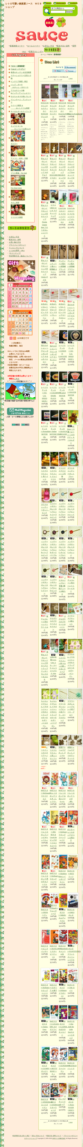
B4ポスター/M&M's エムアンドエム (62, 907)
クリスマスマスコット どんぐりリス (53, 465)
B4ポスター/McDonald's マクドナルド (46, 785)
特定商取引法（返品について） (21, 256)
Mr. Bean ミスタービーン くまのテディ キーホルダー (71, 426)
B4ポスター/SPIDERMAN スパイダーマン (47, 1095)
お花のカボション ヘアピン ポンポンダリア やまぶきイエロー (44, 346)
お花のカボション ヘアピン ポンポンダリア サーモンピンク (53, 346)
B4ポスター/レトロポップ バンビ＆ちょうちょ (44, 825)
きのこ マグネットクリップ (62, 1093)
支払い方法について (38, 1135)
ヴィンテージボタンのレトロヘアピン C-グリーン (44, 579)
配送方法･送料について (53, 1135)
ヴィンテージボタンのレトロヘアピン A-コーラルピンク (53, 503)
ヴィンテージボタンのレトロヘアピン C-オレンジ (71, 540)
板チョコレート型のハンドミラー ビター (71, 578)
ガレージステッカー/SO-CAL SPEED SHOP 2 (44, 386)
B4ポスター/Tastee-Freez (44, 1017)
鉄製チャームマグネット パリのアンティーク (71, 746)
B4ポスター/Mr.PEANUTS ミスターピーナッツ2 (56, 943)
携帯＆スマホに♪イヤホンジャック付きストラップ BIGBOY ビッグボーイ (62, 162)
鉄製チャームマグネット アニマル (62, 745)
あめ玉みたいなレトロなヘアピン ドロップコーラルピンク (62, 304)
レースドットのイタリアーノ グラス (44, 746)
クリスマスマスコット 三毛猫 (62, 464)
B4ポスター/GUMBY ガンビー (45, 1059)
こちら (16, 379)
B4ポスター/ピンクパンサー (44, 940)
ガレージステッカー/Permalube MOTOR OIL (45, 423)
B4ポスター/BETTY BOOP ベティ (53, 1060)
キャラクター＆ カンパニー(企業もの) (21, 126)
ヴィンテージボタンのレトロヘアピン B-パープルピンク (44, 540)
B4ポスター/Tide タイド (71, 979)
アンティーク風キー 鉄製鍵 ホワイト (53, 258)
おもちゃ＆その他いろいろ (21, 96)
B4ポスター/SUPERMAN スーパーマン (64, 1059)
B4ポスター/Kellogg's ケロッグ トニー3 (45, 981)
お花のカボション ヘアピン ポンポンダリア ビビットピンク (71, 305)
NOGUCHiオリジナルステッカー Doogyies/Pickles (64, 99)
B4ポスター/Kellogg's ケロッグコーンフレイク (62, 825)
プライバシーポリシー (17, 245)
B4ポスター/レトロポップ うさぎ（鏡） (71, 786)
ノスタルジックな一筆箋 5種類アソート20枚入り (62, 579)
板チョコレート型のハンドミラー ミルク (44, 616)
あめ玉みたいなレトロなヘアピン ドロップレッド (53, 303)
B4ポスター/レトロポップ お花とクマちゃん (62, 786)
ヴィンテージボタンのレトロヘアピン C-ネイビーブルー (62, 540)
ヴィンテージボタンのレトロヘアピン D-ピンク (53, 578)
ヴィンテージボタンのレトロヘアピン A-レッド (71, 502)
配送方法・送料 (15, 240)
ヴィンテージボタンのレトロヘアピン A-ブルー (62, 502)
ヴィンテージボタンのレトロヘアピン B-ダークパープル (53, 540)
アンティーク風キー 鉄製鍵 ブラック (62, 257)
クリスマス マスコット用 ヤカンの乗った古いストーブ (62, 655)
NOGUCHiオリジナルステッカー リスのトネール (53, 100)
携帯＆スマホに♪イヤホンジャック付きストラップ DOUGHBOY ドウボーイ (54, 162)
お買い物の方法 (15, 242)
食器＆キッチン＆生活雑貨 (21, 72)
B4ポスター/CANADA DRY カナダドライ (54, 1017)
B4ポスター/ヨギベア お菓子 (53, 979)
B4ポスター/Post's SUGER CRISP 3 (71, 1096)
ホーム (43, 55)
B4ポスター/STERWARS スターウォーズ (55, 1096)
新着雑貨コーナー (17, 46)
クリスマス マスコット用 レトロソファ (53, 746)
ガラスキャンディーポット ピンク (45, 501)
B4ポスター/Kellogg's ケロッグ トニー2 (54, 868)
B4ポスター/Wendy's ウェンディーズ (54, 904)
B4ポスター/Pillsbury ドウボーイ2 (62, 982)
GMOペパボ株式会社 (58, 1138)
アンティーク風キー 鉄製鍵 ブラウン (71, 257)
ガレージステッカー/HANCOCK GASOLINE (63, 422)
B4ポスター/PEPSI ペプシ (44, 904)
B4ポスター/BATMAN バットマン (72, 1059)
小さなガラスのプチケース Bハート (62, 615)
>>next (71, 78)
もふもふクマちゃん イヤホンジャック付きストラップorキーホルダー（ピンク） (71, 657)
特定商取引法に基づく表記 (20, 1135)
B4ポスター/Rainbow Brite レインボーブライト (62, 868)
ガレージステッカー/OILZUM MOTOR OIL (71, 385)
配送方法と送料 (63, 46)
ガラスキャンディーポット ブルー (71, 464)
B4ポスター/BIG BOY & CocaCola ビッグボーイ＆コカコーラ (53, 828)
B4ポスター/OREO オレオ (71, 904)
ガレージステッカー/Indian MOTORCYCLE (55, 422)
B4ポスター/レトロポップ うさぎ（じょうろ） (53, 786)
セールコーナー (33, 46)
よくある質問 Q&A (17, 251)
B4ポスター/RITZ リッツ (71, 865)
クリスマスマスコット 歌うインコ (44, 465)
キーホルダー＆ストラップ (21, 111)
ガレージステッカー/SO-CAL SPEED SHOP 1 (71, 344)
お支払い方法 (48, 46)
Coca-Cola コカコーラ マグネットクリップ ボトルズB (71, 206)
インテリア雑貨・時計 (19, 81)
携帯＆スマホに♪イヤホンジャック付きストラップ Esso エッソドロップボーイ (71, 162)
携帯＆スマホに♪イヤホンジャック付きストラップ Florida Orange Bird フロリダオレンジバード (44, 213)
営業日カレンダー (36, 52)
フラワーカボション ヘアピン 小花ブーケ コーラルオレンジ (62, 704)
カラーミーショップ (30, 1138)
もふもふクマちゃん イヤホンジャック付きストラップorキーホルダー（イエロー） (44, 707)
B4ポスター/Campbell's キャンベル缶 (63, 942)
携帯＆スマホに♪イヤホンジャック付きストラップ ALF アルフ (44, 159)
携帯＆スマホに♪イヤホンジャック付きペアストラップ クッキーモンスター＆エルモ (44, 659)
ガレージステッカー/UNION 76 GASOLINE (62, 343)
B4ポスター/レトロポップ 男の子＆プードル (44, 869)
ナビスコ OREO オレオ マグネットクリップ (53, 203)
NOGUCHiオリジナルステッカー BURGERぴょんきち (45, 101)
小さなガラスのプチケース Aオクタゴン (53, 616)
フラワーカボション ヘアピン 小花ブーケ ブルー (71, 702)
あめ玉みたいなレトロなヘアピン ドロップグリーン (44, 303)
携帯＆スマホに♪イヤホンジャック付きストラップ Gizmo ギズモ (44, 262)
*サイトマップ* (15, 253)
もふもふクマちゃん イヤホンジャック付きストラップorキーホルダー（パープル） (53, 707)
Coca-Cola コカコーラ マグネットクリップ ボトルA (62, 206)
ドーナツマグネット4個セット (71, 613)
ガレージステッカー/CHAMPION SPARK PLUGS (55, 385)
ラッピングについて (16, 248)
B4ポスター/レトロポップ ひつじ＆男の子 (71, 825)
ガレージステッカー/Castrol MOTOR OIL (62, 385)
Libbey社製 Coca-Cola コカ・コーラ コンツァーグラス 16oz (53, 656)
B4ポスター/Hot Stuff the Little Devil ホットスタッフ (71, 1021)
